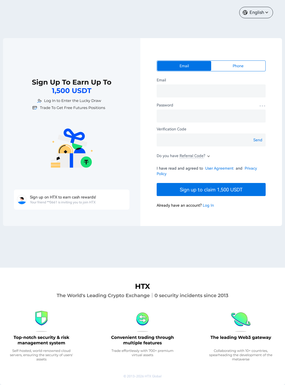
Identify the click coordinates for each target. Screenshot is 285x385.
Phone (238, 66)
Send (257, 140)
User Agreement (220, 168)
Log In (208, 205)
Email (184, 66)
